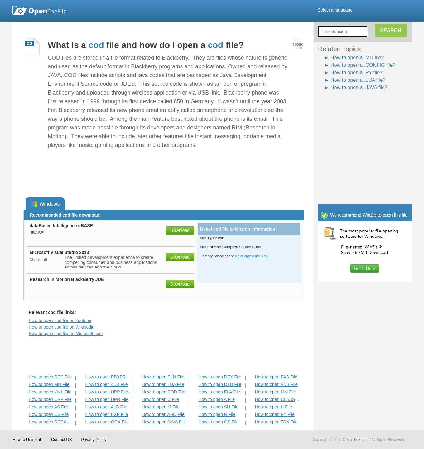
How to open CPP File (50, 399)
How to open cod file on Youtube (60, 320)
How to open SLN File (163, 376)
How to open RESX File (51, 421)
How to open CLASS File (277, 399)
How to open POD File (163, 391)
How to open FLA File (219, 391)
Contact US (61, 439)
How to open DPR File (106, 399)
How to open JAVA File (164, 421)
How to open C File (160, 399)
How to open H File (273, 406)
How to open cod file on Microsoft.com (66, 333)
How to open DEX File (219, 376)
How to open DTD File (219, 384)
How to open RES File (50, 376)
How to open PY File (275, 414)
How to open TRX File (276, 421)
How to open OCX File (106, 421)
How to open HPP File (106, 391)
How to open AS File (48, 406)
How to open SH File (218, 406)
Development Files (251, 256)
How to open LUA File (163, 384)
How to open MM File (275, 391)
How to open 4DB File (106, 384)
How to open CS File (49, 414)
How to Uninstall (27, 439)
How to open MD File (49, 384)
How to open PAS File (276, 376)
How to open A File (216, 399)
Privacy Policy (93, 439)
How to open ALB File (106, 406)
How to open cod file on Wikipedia (61, 327)
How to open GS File (218, 421)
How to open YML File (50, 391)
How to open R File (216, 414)
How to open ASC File (163, 414)
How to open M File (161, 406)
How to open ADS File (276, 384)
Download (180, 230)
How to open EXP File (106, 414)
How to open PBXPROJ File (107, 376)
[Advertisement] (355, 105)
